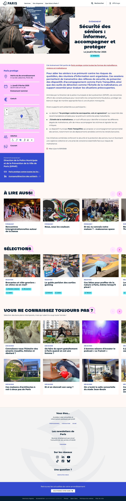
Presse (66, 498)
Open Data (74, 498)
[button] (21, 116)
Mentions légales (28, 498)
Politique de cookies (86, 498)
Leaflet (21, 128)
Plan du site (100, 498)
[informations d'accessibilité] (22, 140)
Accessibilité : (49, 498)
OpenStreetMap (31, 128)
